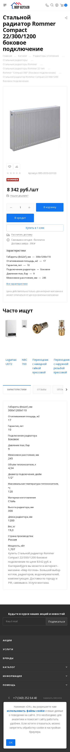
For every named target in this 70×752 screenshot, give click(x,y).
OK (10, 742)
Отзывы (41, 389)
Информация (12, 676)
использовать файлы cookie (26, 710)
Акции (7, 640)
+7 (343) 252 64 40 (25, 698)
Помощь (9, 685)
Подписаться (56, 621)
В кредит (20, 217)
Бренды (8, 658)
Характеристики (17, 389)
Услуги (8, 649)
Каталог (9, 667)
